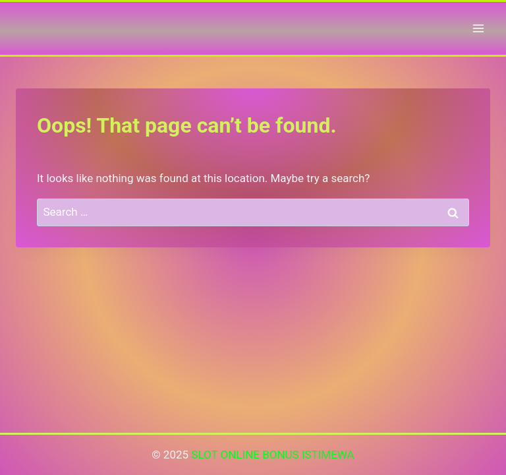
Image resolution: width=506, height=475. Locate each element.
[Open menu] (478, 28)
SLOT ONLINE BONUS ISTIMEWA (272, 454)
